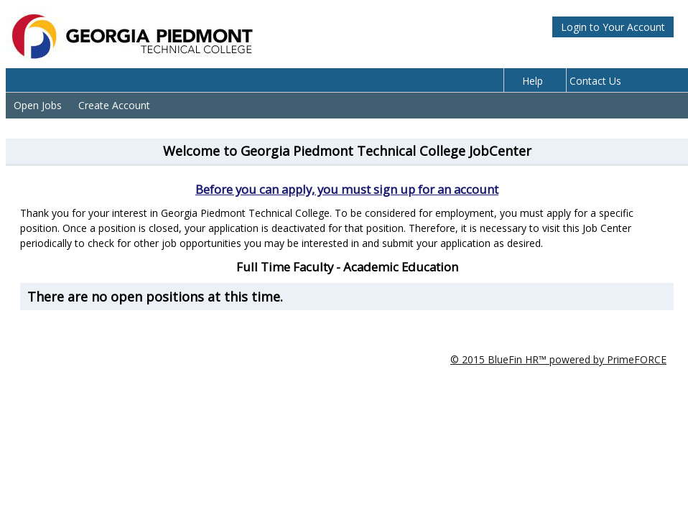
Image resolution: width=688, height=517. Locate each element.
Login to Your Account (613, 27)
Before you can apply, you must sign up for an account (346, 189)
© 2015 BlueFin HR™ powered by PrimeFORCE (558, 359)
